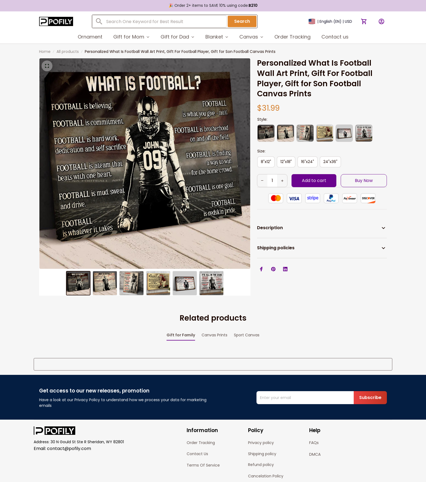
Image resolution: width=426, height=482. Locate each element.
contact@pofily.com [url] (69, 421)
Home (45, 51)
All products (68, 51)
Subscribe (370, 370)
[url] (238, 474)
